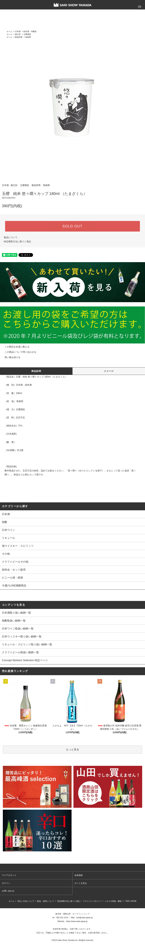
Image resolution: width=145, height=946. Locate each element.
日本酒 (18, 31)
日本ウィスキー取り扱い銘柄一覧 (22, 636)
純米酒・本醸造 (30, 31)
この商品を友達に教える (14, 346)
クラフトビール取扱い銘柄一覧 (20, 652)
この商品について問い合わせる (18, 352)
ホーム (9, 31)
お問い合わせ (8, 891)
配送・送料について (45, 901)
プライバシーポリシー (92, 901)
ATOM (133, 901)
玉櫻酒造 (27, 34)
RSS (128, 901)
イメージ (109, 371)
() (137, 6)
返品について (10, 237)
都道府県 (18, 37)
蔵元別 (18, 34)
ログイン (6, 883)
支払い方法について (25, 901)
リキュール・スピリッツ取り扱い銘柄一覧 (27, 644)
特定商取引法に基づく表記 (17, 241)
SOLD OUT (72, 226)
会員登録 (78, 875)
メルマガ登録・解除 (113, 901)
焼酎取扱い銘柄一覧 (14, 620)
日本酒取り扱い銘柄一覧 (16, 612)
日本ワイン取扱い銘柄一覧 (18, 628)
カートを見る (80, 883)
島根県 (28, 37)
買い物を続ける (10, 357)
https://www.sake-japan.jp (76, 921)
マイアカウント (9, 875)
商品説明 (36, 371)
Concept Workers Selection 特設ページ (25, 660)
